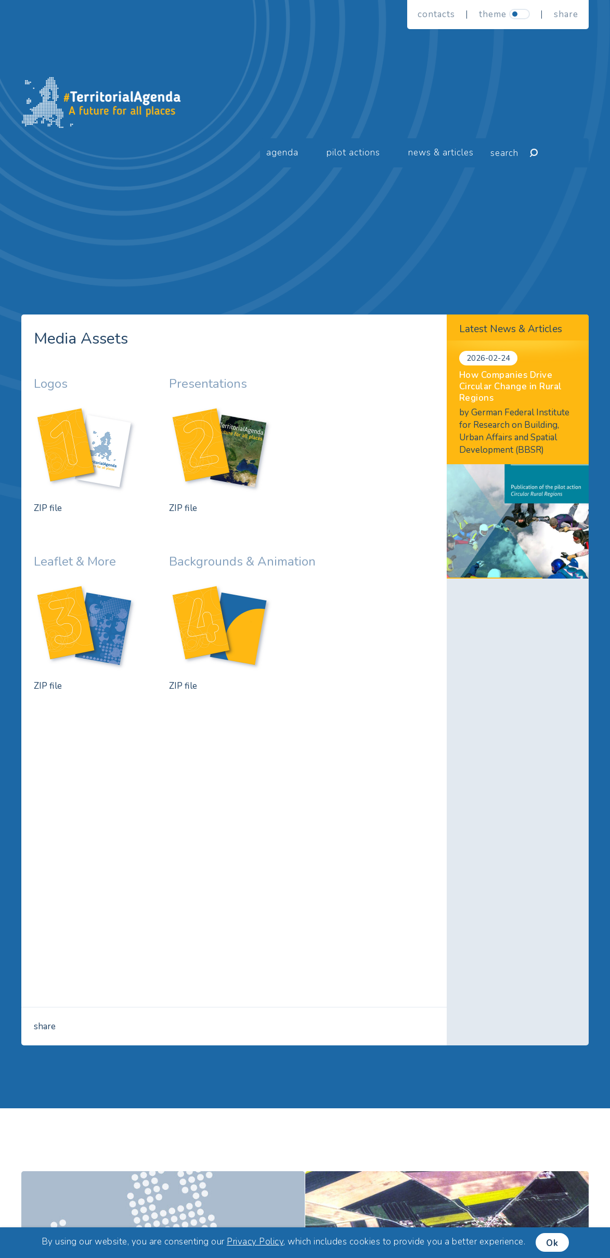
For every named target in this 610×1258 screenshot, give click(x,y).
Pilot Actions (353, 153)
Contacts (436, 14)
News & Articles (441, 153)
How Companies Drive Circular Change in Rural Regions (510, 386)
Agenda (282, 153)
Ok (552, 1243)
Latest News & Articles (510, 329)
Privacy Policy (255, 1242)
